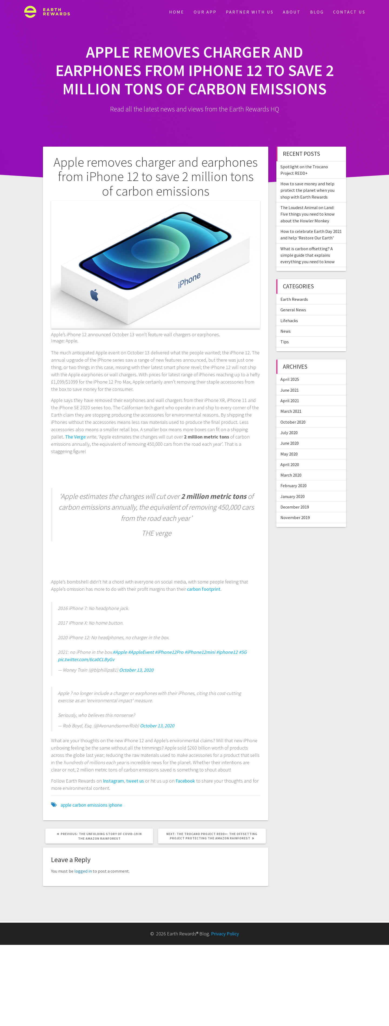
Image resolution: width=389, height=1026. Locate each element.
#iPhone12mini (200, 652)
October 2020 (293, 422)
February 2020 (293, 485)
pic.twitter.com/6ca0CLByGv (86, 659)
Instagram (113, 781)
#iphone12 (227, 652)
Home (176, 12)
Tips (284, 341)
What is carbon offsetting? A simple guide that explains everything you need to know (307, 255)
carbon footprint (203, 589)
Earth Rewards (294, 299)
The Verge (75, 437)
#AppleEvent (141, 652)
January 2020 (292, 496)
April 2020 (289, 464)
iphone (115, 805)
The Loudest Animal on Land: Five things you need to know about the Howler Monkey (307, 214)
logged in (83, 871)
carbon (79, 805)
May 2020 (289, 454)
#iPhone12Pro (169, 652)
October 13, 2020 (136, 670)
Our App (205, 12)
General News (293, 309)
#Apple (120, 652)
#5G (243, 652)
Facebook (185, 781)
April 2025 (289, 379)
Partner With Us (250, 12)
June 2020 (289, 443)
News (285, 331)
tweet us (134, 781)
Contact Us (349, 12)
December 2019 (294, 507)
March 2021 (290, 411)
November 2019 (295, 517)
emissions (97, 805)
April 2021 (289, 400)
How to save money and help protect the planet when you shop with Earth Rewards (307, 190)
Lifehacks (289, 320)
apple (66, 805)
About (292, 12)
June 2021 (289, 390)
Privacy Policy (225, 934)
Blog (317, 12)
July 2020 (289, 432)
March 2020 (290, 475)
